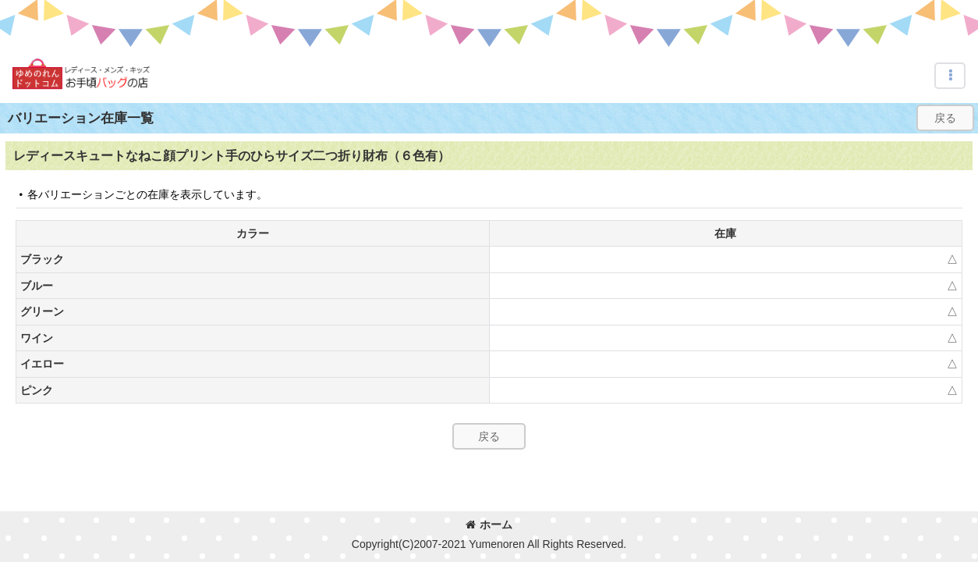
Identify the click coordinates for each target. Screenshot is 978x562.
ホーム (489, 524)
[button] (950, 75)
